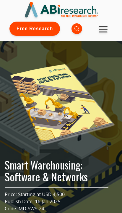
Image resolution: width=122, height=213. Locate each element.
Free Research (35, 28)
